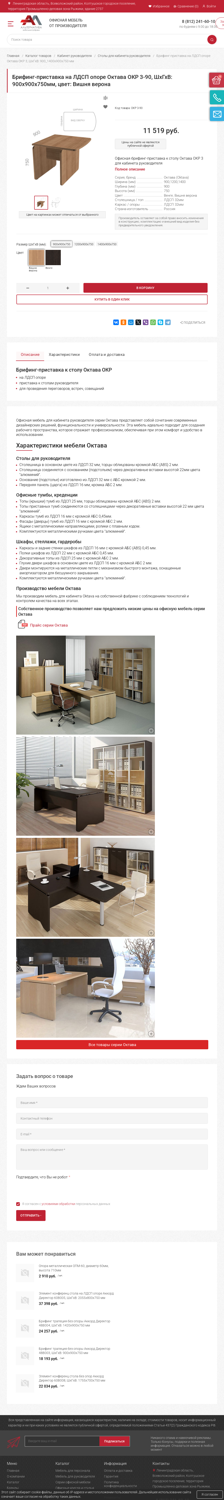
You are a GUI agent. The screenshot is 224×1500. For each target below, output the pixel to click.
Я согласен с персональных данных (66, 1204)
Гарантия (111, 1424)
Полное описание (130, 169)
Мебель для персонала (72, 1418)
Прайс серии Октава (49, 625)
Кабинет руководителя (74, 56)
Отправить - (30, 1215)
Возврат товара (116, 1439)
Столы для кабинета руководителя (124, 56)
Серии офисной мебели (72, 1430)
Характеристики (64, 354)
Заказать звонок (172, 1462)
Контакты (14, 1441)
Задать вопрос (172, 1474)
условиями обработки (58, 1204)
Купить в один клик (112, 299)
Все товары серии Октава (112, 1044)
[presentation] (51, 1189)
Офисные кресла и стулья (74, 1436)
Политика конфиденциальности (120, 1431)
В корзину (145, 288)
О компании (16, 1424)
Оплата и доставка (107, 354)
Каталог (13, 1430)
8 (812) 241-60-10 (197, 21)
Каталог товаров (38, 56)
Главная (13, 56)
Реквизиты (112, 1445)
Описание (30, 354)
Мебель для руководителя (75, 1424)
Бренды (13, 1436)
